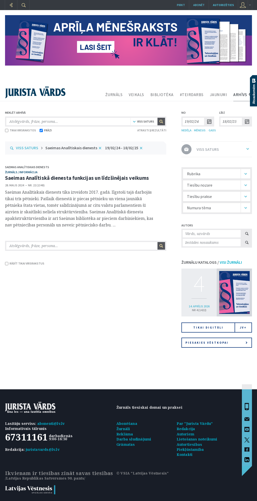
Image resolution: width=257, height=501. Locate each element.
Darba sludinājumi (133, 439)
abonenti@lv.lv (51, 423)
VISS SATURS (27, 147)
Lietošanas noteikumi (197, 439)
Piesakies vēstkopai (216, 342)
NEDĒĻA (186, 130)
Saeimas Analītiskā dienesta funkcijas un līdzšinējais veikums (77, 177)
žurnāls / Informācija (21, 172)
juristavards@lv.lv (42, 449)
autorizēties (223, 5)
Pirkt (181, 5)
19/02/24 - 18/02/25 (121, 147)
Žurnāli (123, 428)
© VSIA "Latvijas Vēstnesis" (142, 473)
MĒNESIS (200, 130)
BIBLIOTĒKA (162, 94)
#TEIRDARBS (192, 94)
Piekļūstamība (190, 449)
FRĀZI (46, 130)
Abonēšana (126, 423)
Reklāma (124, 434)
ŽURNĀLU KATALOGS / (211, 262)
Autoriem (186, 434)
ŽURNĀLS (114, 94)
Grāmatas (125, 444)
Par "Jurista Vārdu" (195, 423)
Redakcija (186, 428)
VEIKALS (136, 94)
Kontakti (185, 454)
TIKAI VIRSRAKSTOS (20, 130)
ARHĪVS (240, 94)
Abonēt (199, 5)
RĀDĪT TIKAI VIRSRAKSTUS (24, 263)
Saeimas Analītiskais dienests (71, 147)
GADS (212, 130)
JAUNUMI (218, 94)
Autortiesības (189, 444)
